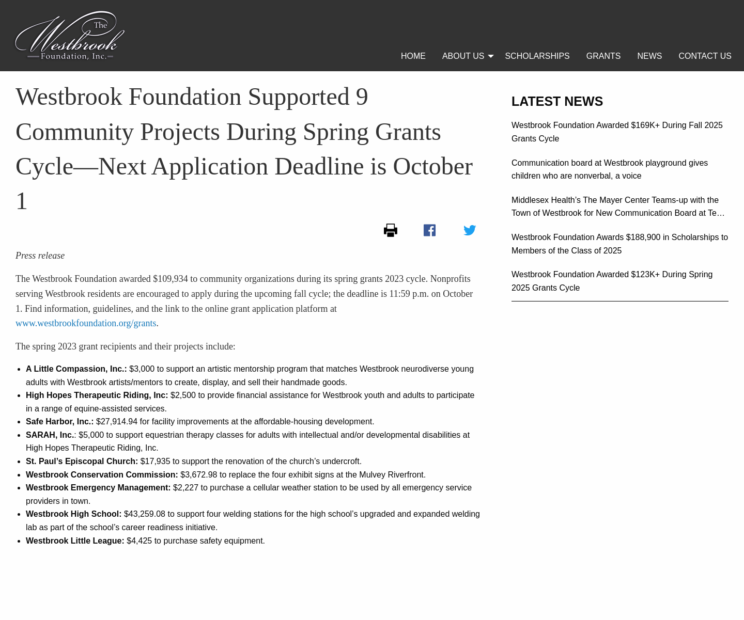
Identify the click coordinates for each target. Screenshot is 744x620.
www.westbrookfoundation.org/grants (86, 323)
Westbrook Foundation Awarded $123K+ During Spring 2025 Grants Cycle (612, 281)
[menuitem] (413, 56)
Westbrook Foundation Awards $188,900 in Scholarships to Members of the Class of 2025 (620, 244)
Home (413, 56)
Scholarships (537, 56)
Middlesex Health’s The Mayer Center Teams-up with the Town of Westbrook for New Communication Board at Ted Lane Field (616, 208)
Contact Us (705, 56)
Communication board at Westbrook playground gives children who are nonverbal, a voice (610, 169)
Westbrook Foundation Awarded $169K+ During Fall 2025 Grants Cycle (617, 132)
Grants (603, 56)
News (649, 56)
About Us (463, 56)
